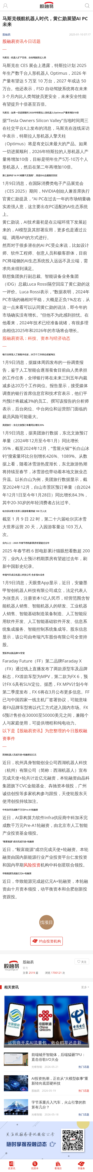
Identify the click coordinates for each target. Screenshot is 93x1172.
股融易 (8, 41)
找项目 (46, 922)
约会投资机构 (50, 941)
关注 (83, 962)
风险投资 (32, 865)
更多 (85, 987)
